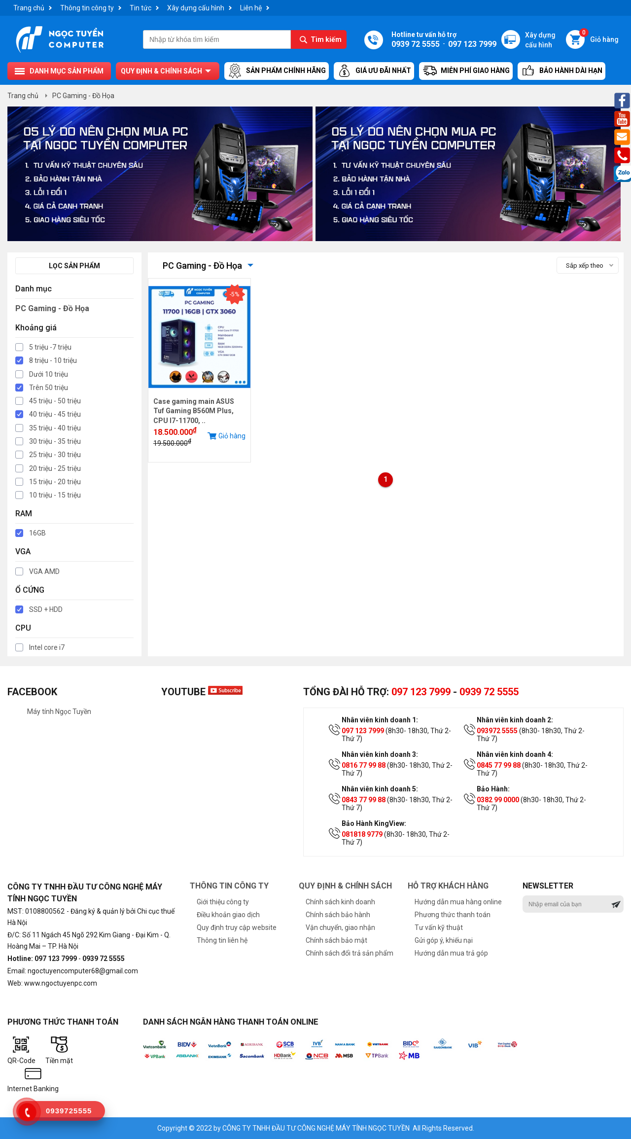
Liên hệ (251, 8)
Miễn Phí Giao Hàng (466, 71)
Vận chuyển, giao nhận (340, 927)
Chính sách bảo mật (336, 940)
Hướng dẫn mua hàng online (458, 902)
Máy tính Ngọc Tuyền (59, 711)
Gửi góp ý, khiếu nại (444, 940)
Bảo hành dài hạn (561, 71)
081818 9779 (362, 834)
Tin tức (140, 8)
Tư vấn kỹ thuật (439, 927)
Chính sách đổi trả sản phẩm (349, 953)
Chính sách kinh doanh (340, 902)
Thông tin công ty (87, 8)
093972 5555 (497, 731)
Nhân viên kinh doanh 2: (515, 720)
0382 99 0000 (498, 800)
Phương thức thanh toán (453, 915)
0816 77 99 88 (364, 765)
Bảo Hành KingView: (374, 823)
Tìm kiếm (326, 39)
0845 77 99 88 (499, 765)
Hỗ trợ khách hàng (448, 885)
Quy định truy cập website (237, 927)
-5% (234, 294)
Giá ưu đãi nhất (374, 71)
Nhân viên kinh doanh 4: (515, 754)
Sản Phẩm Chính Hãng (276, 71)
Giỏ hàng (599, 36)
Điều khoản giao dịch (228, 915)
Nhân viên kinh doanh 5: (380, 789)
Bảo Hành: (493, 789)
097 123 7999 (421, 692)
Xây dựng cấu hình (195, 8)
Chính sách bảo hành (338, 915)
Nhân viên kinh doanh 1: (380, 720)
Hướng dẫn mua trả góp (451, 953)
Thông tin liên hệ (222, 940)
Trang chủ (28, 8)
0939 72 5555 (489, 692)
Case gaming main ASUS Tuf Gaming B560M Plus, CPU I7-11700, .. (193, 411)
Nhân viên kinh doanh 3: (380, 754)
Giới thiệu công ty (223, 902)
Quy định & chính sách (161, 71)
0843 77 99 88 (364, 800)
